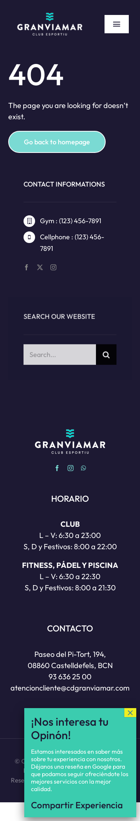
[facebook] (26, 267)
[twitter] (40, 267)
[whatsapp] (83, 468)
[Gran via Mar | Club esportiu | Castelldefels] (49, 11)
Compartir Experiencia (77, 808)
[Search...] (60, 359)
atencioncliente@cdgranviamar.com (70, 687)
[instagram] (53, 267)
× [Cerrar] (130, 715)
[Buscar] (106, 359)
